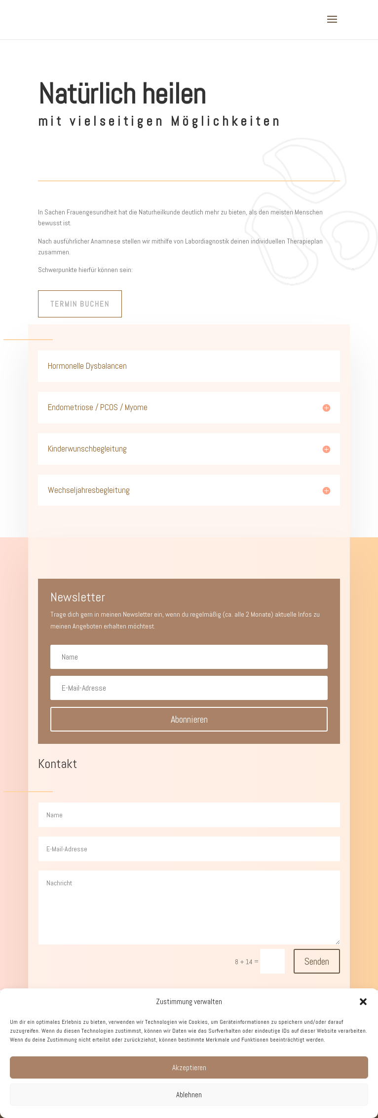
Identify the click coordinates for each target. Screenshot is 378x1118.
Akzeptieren (189, 1067)
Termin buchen (80, 304)
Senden (316, 961)
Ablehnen (189, 1094)
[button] (363, 1002)
